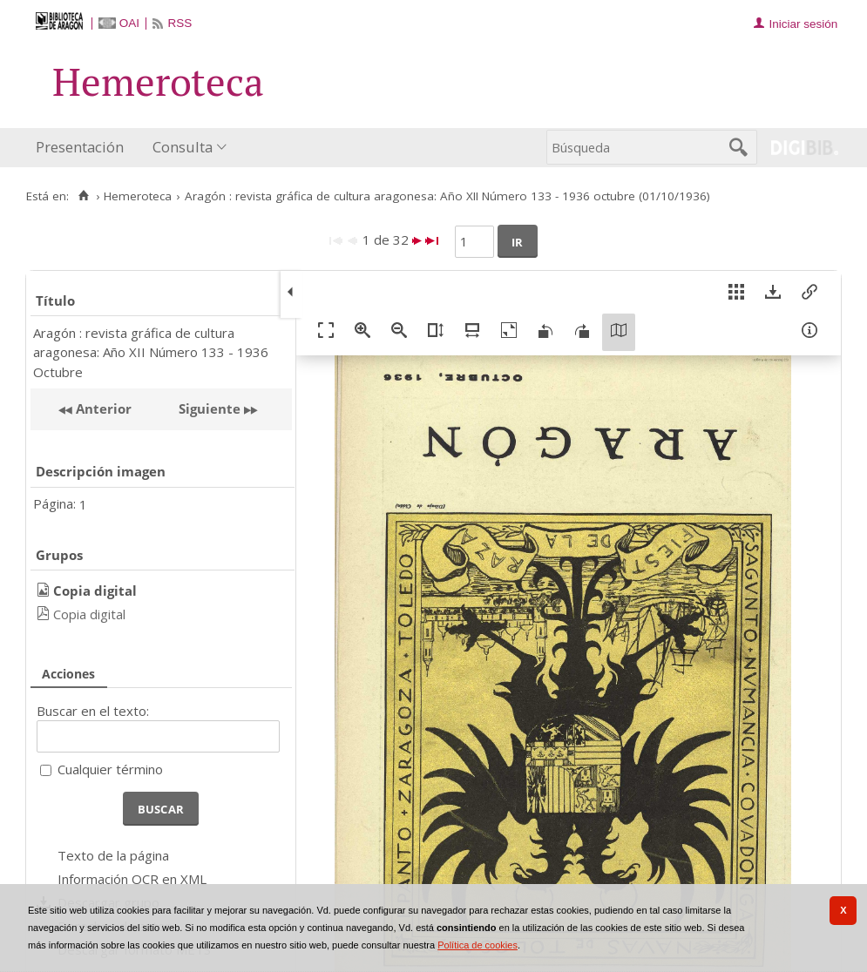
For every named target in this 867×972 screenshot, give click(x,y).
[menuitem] (84, 147)
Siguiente (209, 408)
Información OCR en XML (132, 879)
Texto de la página (113, 855)
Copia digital (89, 614)
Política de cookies (477, 945)
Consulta (182, 147)
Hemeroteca (138, 196)
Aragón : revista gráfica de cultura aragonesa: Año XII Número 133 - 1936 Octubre (150, 352)
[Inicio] (83, 196)
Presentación (80, 147)
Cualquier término (110, 769)
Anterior (102, 408)
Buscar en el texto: (93, 710)
